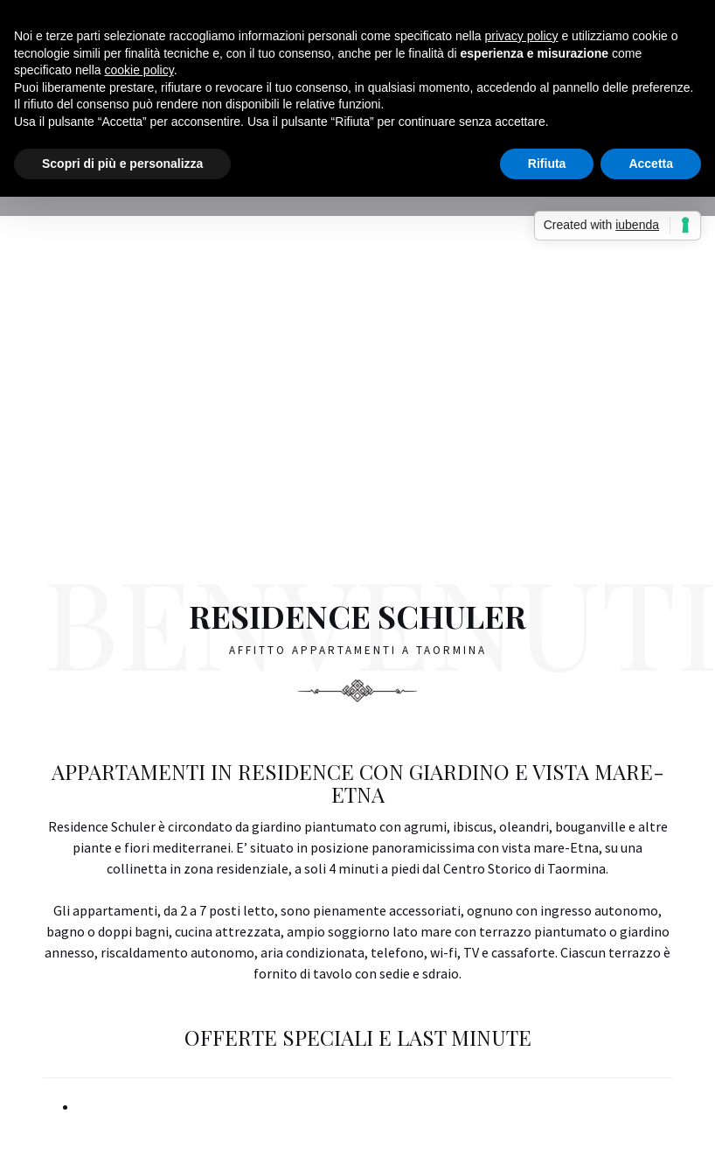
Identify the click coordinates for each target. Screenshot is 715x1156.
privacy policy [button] (522, 36)
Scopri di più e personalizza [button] (122, 164)
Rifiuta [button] (547, 164)
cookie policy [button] (139, 70)
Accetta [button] (650, 164)
